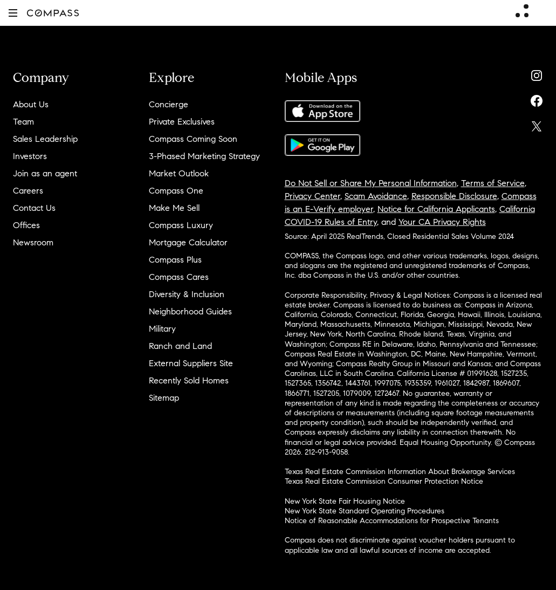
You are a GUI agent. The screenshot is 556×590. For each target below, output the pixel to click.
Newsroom (33, 242)
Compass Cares (179, 277)
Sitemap (164, 398)
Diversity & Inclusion (186, 294)
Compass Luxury (181, 225)
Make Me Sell (174, 208)
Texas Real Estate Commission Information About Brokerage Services (400, 471)
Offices (26, 225)
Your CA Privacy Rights (442, 222)
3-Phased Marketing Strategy (204, 156)
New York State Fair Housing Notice (345, 501)
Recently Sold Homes (189, 380)
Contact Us (34, 208)
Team (23, 121)
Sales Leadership (45, 139)
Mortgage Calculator (188, 242)
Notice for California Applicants (436, 209)
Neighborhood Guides (190, 311)
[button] (13, 12)
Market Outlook (179, 173)
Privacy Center (312, 196)
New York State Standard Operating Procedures (364, 511)
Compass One (176, 191)
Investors (30, 156)
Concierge (168, 104)
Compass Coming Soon (193, 139)
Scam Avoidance (376, 196)
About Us (31, 104)
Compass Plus (175, 260)
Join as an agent (45, 173)
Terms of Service (493, 183)
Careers (28, 191)
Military (162, 329)
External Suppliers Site (191, 363)
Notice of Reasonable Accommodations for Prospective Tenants (392, 520)
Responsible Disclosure (454, 196)
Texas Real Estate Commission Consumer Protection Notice (384, 481)
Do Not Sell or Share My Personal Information (371, 183)
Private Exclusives (182, 121)
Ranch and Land (180, 346)
